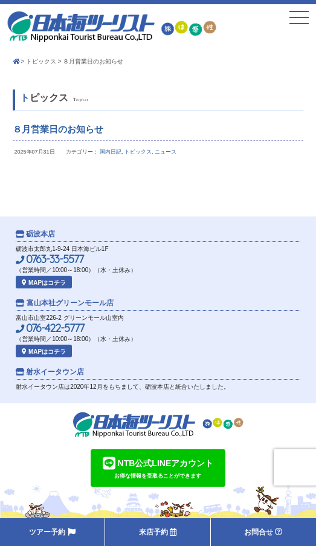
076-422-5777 (50, 328)
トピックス (41, 61)
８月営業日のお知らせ (58, 129)
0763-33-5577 (49, 259)
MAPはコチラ (44, 282)
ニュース (165, 152)
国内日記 (110, 152)
